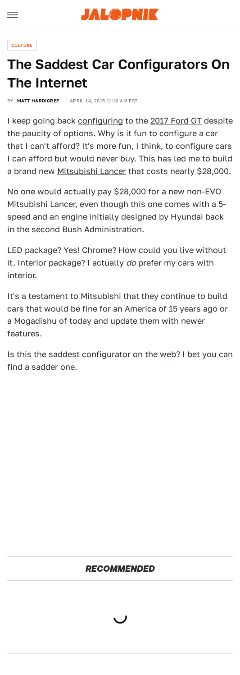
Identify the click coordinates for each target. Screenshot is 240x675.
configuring (100, 120)
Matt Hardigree (38, 100)
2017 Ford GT (176, 120)
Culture (22, 45)
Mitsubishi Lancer (91, 171)
